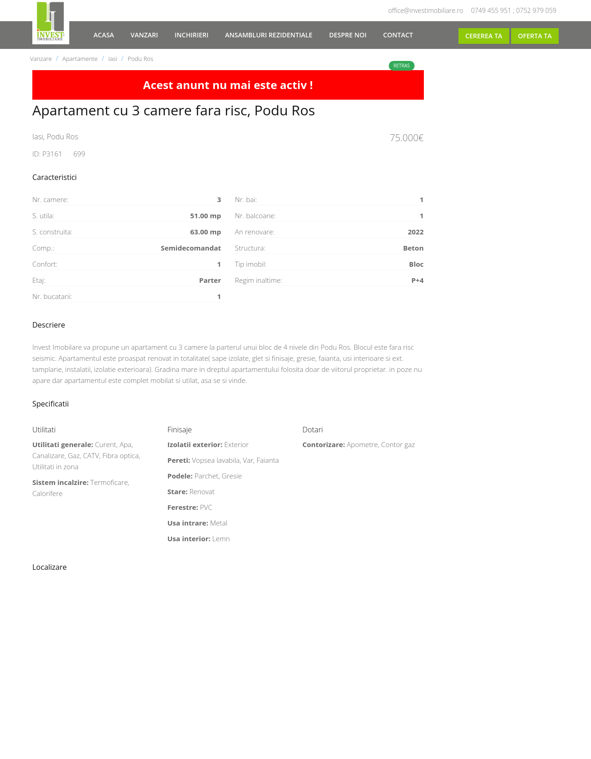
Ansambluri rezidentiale (268, 34)
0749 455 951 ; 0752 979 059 (513, 10)
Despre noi (348, 34)
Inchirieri (191, 34)
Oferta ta (535, 35)
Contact (398, 34)
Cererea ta (483, 35)
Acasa (104, 34)
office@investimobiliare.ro (425, 10)
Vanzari (144, 34)
